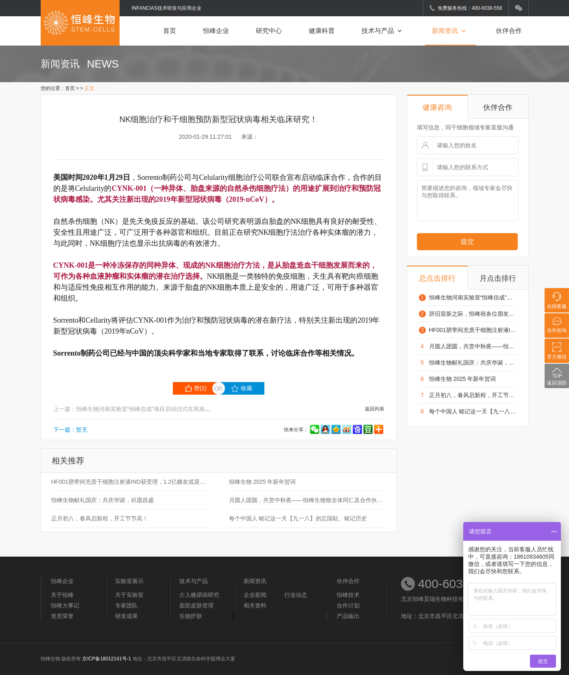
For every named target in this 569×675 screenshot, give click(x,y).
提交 (467, 241)
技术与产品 (383, 30)
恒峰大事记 (65, 605)
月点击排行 (498, 278)
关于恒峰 (62, 595)
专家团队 (126, 605)
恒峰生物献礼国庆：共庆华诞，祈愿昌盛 (102, 500)
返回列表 (374, 409)
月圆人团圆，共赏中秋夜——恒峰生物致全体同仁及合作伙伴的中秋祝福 (307, 500)
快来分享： (334, 430)
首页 (169, 30)
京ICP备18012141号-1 (106, 659)
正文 (89, 88)
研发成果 (126, 616)
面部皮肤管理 (196, 605)
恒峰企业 (216, 30)
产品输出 (348, 616)
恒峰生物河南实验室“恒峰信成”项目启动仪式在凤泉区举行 (473, 297)
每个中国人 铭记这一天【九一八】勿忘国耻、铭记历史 (298, 518)
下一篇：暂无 (70, 429)
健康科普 (322, 30)
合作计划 (348, 605)
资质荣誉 (62, 616)
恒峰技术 (348, 595)
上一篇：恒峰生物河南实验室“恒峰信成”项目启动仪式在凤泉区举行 (137, 409)
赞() (196, 388)
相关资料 (255, 605)
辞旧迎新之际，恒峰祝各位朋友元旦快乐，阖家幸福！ (473, 313)
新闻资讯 (450, 30)
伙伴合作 (509, 30)
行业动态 (295, 595)
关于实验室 (129, 595)
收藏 (241, 388)
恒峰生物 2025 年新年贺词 (262, 481)
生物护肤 (190, 616)
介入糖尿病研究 (199, 595)
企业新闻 (255, 595)
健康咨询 (437, 107)
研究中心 (269, 30)
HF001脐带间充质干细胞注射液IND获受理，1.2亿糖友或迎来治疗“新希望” (130, 481)
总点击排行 (437, 278)
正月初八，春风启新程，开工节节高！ (99, 518)
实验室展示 (129, 581)
